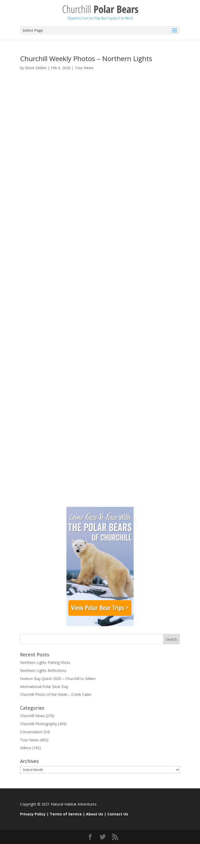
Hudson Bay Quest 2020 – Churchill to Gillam (58, 678)
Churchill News (32, 715)
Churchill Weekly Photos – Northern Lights (86, 58)
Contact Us (117, 814)
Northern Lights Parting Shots (45, 662)
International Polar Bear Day (44, 686)
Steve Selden (36, 67)
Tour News (84, 67)
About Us (94, 814)
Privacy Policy (33, 814)
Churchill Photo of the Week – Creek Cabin (55, 694)
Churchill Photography (38, 723)
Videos (25, 747)
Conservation (31, 731)
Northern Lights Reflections (43, 670)
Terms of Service (66, 814)
